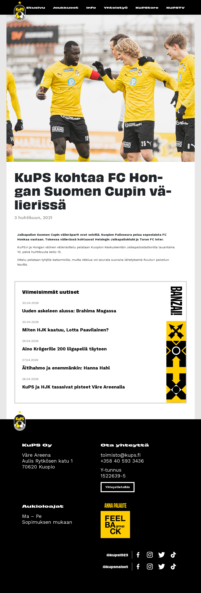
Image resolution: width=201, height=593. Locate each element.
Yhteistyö (116, 7)
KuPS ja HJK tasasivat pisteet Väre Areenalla (73, 387)
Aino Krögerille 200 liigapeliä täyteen (64, 349)
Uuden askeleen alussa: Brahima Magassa (69, 311)
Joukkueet (65, 7)
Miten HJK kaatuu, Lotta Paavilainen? (65, 330)
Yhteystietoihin (117, 487)
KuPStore (147, 7)
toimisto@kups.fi (121, 455)
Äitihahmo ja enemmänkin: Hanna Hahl (66, 368)
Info (91, 7)
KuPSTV (175, 7)
